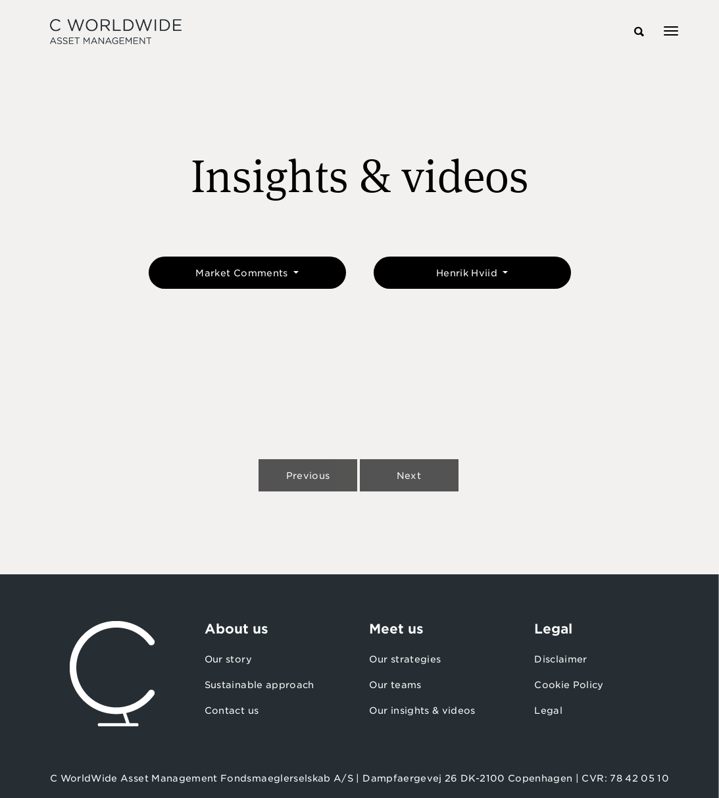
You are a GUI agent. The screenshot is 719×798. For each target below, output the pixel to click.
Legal (548, 710)
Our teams (395, 685)
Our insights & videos (422, 710)
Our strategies (405, 659)
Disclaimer (560, 659)
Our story (228, 659)
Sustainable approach (259, 685)
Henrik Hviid (468, 273)
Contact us (232, 710)
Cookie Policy (569, 685)
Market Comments (243, 273)
